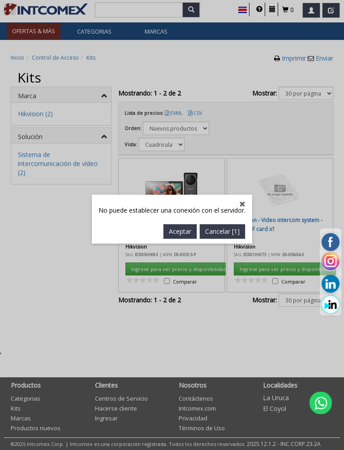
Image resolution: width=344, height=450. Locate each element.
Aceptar (180, 206)
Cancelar (222, 206)
